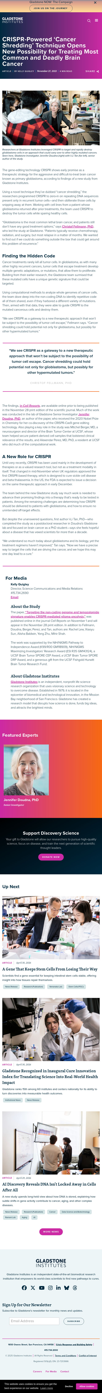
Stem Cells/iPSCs (76, 986)
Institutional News (13, 1100)
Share (93, 71)
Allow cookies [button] (86, 1386)
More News (51, 1231)
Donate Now (51, 857)
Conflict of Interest (88, 1355)
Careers (37, 1371)
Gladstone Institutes (24, 682)
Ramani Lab (10, 1217)
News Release (11, 986)
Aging (24, 1217)
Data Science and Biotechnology (76, 1212)
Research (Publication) (33, 986)
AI (34, 1217)
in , (30, 406)
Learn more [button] (46, 1388)
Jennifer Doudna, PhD (21, 800)
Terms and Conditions (65, 1355)
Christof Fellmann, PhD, (78, 226)
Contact (64, 1371)
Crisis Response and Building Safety (74, 1344)
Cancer (52, 1212)
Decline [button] (69, 1386)
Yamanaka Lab (55, 986)
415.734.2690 (20, 593)
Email (14, 597)
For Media (51, 1371)
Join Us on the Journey (51, 8)
